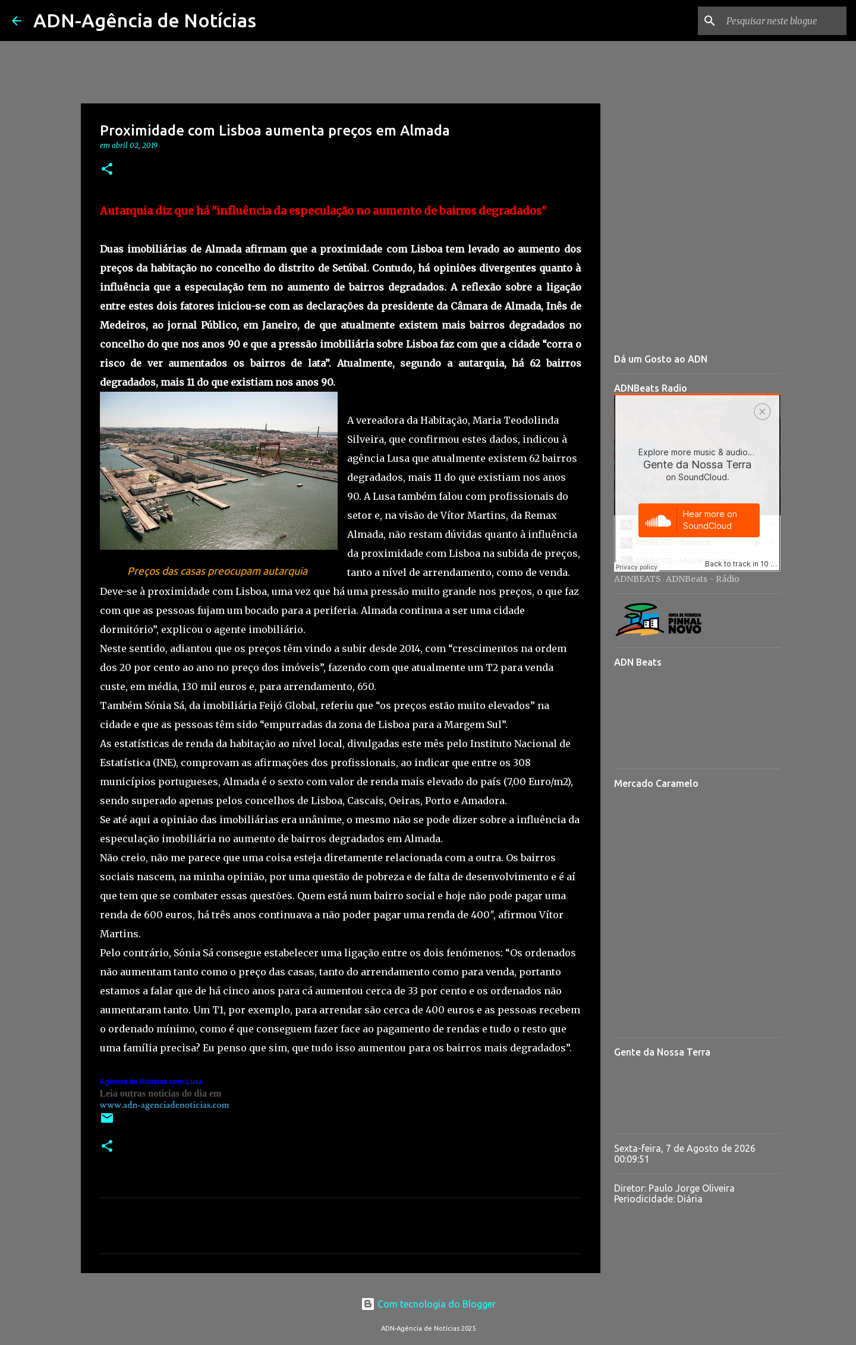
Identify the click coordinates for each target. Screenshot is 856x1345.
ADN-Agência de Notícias (144, 20)
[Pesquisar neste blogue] (784, 21)
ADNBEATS (637, 579)
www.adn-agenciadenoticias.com (164, 1105)
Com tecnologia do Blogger (428, 1304)
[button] (107, 170)
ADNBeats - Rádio (702, 579)
